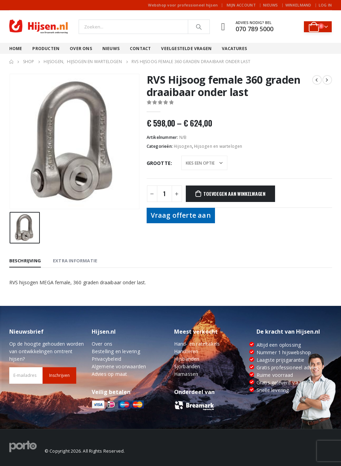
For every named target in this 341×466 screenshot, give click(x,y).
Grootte (159, 163)
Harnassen (186, 374)
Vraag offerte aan (181, 215)
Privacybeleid (107, 359)
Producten (45, 48)
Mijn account (241, 5)
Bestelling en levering (116, 351)
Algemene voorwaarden (119, 366)
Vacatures (234, 48)
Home (15, 48)
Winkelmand (298, 5)
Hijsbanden (187, 359)
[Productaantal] (164, 194)
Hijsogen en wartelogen (218, 146)
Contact (140, 48)
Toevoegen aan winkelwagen (234, 193)
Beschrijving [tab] (25, 261)
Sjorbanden (187, 366)
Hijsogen (183, 146)
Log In (325, 5)
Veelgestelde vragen (186, 48)
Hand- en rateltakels (197, 343)
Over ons (81, 48)
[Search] (198, 27)
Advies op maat (109, 374)
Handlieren (186, 351)
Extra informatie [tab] (75, 261)
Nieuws (270, 5)
